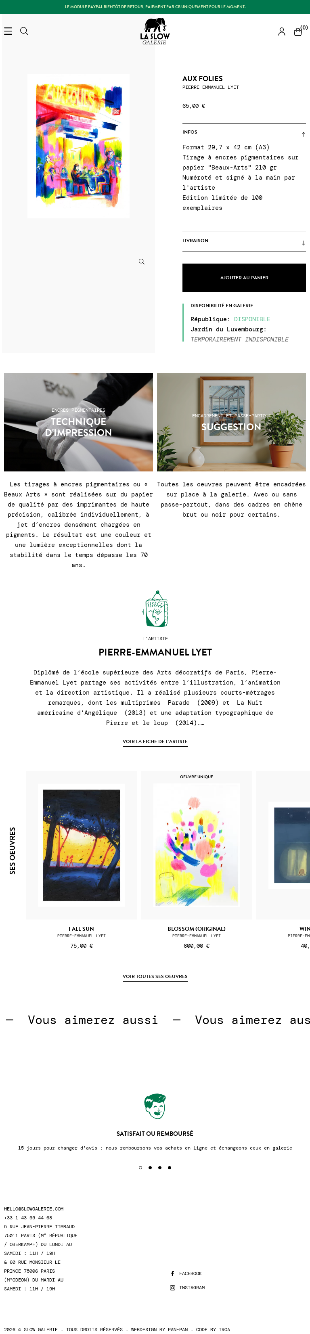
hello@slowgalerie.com (33, 1209)
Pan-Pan (178, 1329)
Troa (224, 1329)
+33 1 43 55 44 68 (28, 1218)
